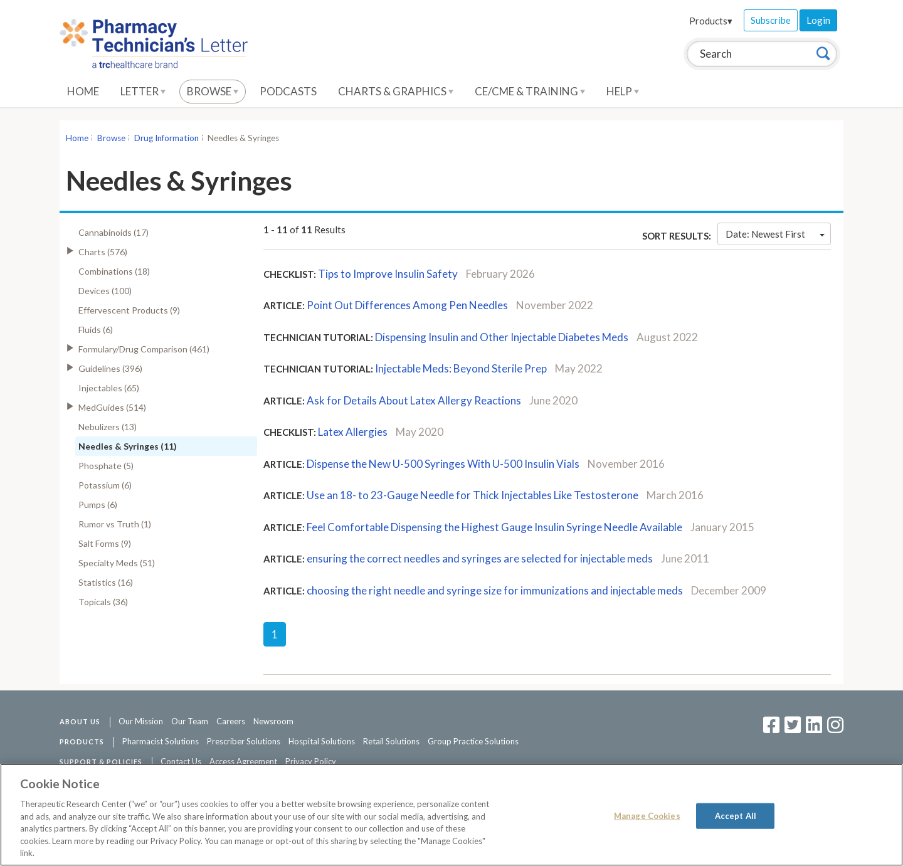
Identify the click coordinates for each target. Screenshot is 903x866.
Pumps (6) (97, 504)
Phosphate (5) (106, 465)
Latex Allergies (353, 431)
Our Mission (141, 721)
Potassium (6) (105, 485)
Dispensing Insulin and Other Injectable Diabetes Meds (501, 337)
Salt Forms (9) (104, 543)
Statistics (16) (105, 582)
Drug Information (166, 138)
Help (622, 91)
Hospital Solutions (321, 741)
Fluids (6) (95, 329)
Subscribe (771, 20)
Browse (212, 91)
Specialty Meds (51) (116, 562)
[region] (451, 815)
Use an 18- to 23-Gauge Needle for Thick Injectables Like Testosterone (472, 495)
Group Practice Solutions (473, 741)
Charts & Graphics (395, 91)
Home (83, 91)
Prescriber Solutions (243, 741)
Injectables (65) (108, 388)
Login (818, 20)
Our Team (189, 721)
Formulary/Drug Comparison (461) (143, 349)
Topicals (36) (103, 601)
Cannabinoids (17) (113, 232)
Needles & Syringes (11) (127, 446)
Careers (230, 721)
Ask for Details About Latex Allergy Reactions (414, 400)
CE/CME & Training (530, 91)
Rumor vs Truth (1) (114, 524)
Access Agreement (243, 761)
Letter (143, 91)
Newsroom (273, 721)
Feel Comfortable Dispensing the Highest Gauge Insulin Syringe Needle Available (494, 527)
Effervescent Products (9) (129, 310)
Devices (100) (105, 290)
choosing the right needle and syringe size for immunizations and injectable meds (495, 590)
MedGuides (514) (112, 407)
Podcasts (288, 91)
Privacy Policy (310, 761)
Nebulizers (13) (107, 426)
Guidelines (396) (110, 368)
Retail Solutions (391, 741)
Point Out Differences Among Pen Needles (407, 305)
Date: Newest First (775, 234)
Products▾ (710, 20)
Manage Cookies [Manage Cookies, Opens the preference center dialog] (647, 815)
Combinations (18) (114, 271)
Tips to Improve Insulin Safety (388, 273)
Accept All (735, 815)
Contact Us (181, 761)
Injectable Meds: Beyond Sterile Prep (461, 368)
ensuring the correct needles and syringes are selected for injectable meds (480, 558)
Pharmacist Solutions (160, 741)
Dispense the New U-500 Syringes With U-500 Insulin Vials (444, 463)
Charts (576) (102, 251)
